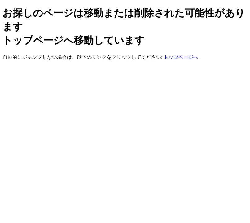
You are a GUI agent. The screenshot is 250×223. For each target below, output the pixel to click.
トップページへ (181, 57)
